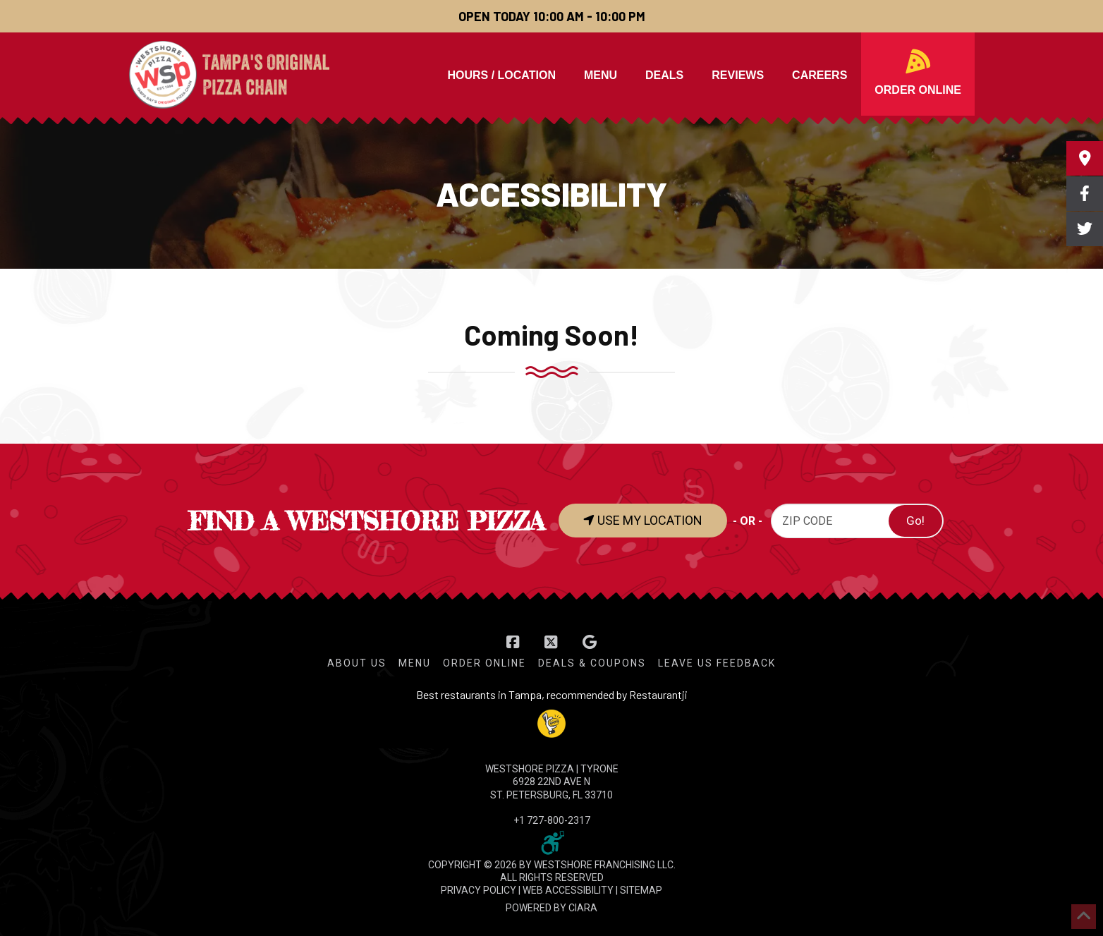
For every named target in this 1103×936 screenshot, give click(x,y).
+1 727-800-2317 (551, 820)
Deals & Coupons (592, 663)
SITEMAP (641, 890)
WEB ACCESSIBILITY (568, 890)
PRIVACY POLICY (478, 890)
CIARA (582, 907)
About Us (356, 663)
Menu (414, 663)
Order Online (484, 663)
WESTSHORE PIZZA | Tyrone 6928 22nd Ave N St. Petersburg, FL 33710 (551, 781)
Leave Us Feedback (717, 663)
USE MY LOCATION (642, 520)
